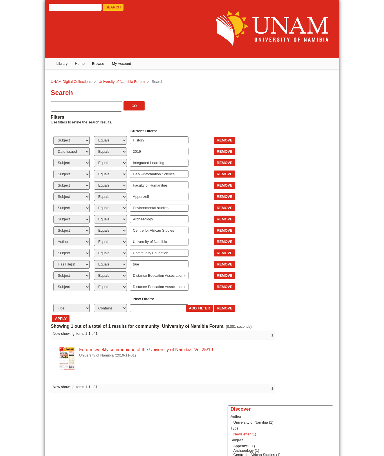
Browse (98, 63)
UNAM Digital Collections (49, 81)
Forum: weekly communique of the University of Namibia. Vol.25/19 (124, 349)
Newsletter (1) (294, 117)
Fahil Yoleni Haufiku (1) (301, 174)
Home (80, 63)
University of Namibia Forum (100, 81)
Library (62, 63)
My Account (121, 63)
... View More (293, 182)
